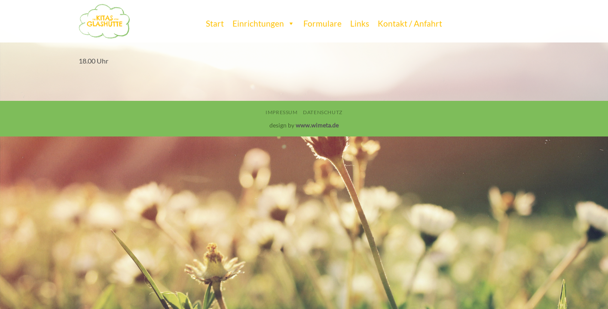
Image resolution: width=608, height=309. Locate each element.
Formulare (322, 23)
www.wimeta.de (317, 125)
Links (359, 23)
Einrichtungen (263, 21)
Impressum (282, 112)
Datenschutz (322, 112)
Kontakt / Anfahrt (410, 23)
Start (215, 23)
